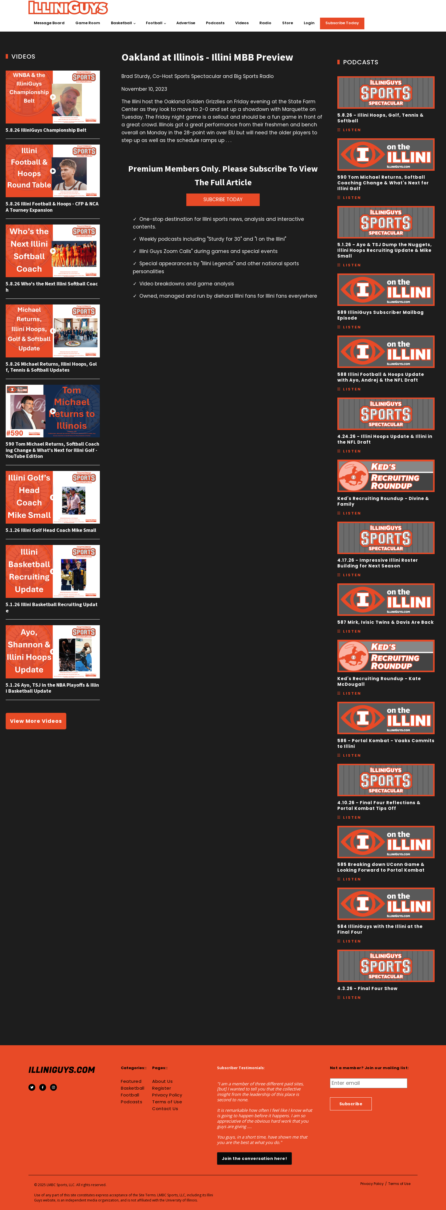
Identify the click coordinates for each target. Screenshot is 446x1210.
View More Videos (36, 721)
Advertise (185, 23)
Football (154, 23)
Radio (265, 23)
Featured (131, 1081)
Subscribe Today (342, 23)
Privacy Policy (167, 1095)
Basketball (121, 23)
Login (309, 23)
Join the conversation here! (254, 1158)
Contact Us (165, 1108)
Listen (352, 130)
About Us (162, 1081)
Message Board (49, 23)
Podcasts (215, 23)
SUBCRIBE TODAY (223, 199)
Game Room (87, 23)
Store (287, 23)
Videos (242, 23)
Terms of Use (167, 1102)
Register (161, 1088)
